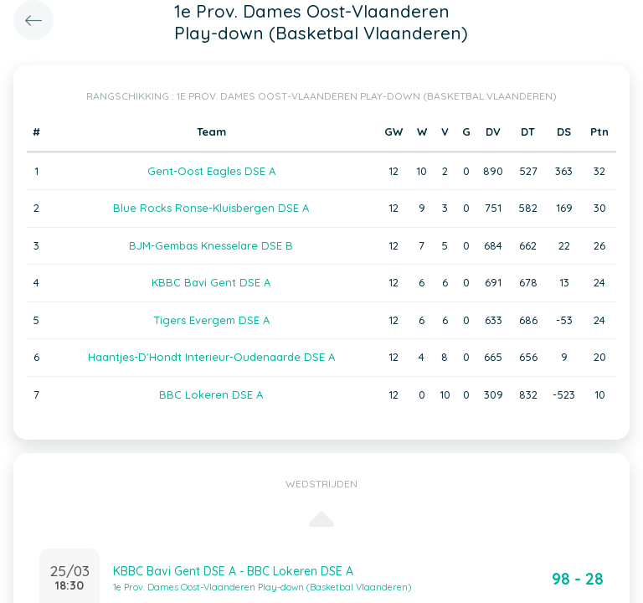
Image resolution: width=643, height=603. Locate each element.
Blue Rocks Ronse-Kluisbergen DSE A (211, 207)
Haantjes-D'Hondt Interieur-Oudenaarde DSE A (211, 356)
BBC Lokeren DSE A (211, 394)
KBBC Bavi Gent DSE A (211, 282)
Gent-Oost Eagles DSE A (211, 171)
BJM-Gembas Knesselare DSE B (211, 245)
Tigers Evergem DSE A (211, 320)
